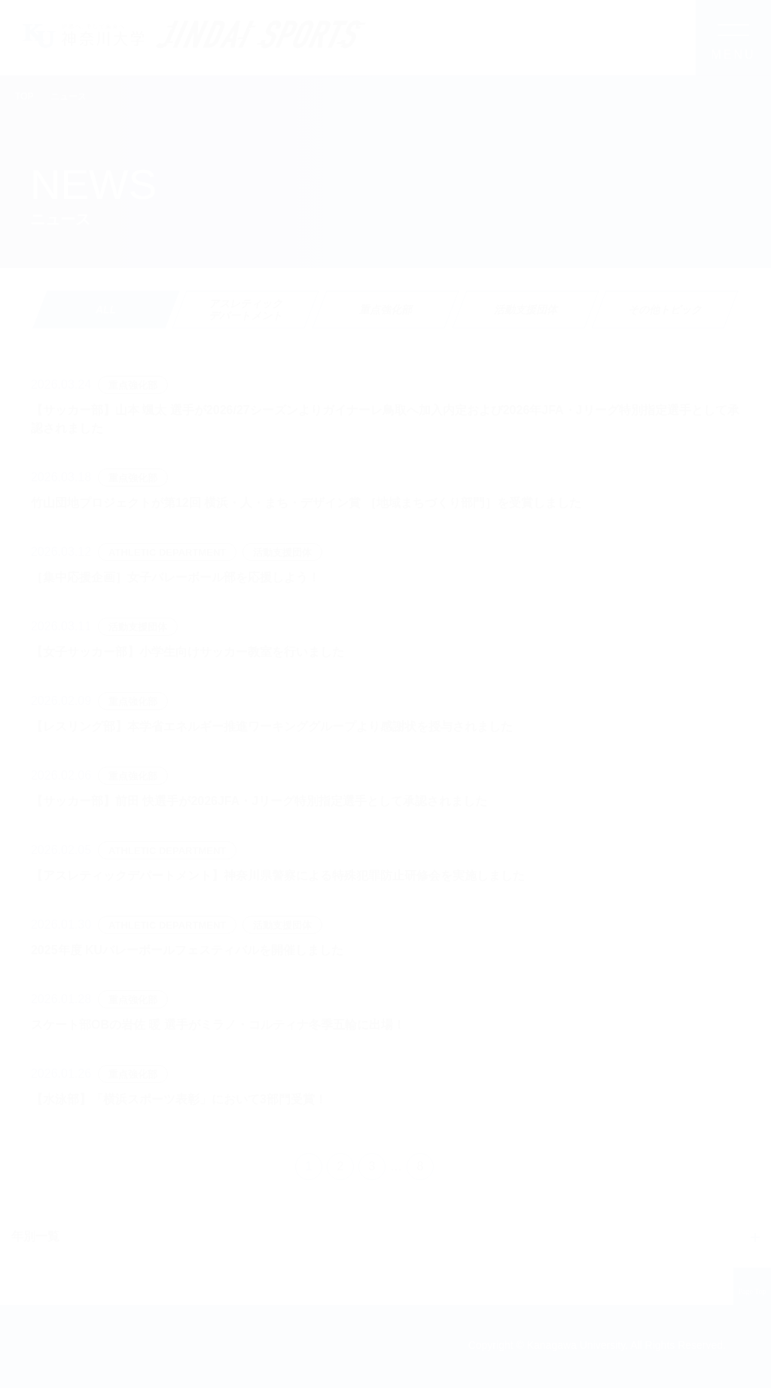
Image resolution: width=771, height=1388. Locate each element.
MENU (733, 54)
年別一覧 (35, 1236)
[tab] (245, 309)
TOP (24, 96)
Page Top (752, 1291)
